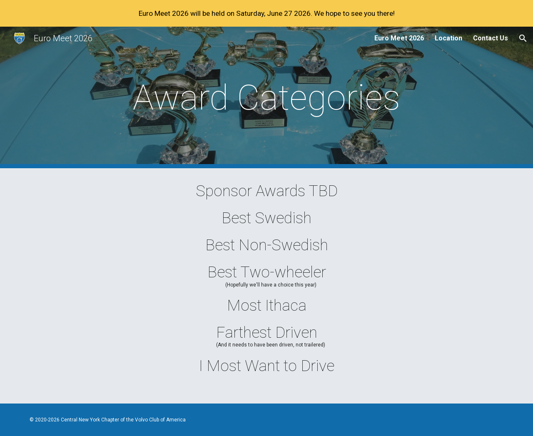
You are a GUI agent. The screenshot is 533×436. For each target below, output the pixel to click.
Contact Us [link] (490, 38)
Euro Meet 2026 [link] (399, 38)
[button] (523, 38)
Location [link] (448, 38)
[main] (266, 97)
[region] (266, 13)
